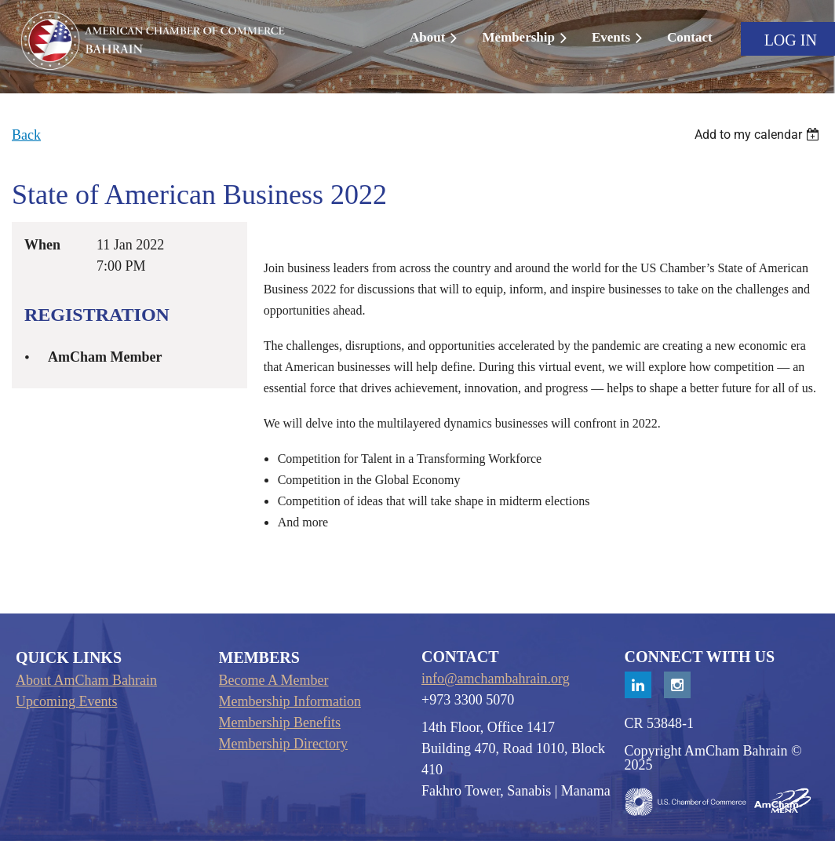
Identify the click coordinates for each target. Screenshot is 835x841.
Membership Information (290, 701)
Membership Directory (283, 744)
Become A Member (274, 680)
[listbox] (759, 134)
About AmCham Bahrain (86, 680)
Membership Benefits (280, 722)
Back (26, 135)
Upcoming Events (66, 701)
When (42, 245)
